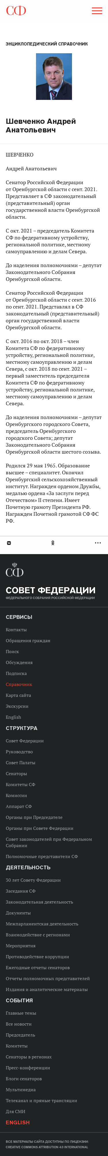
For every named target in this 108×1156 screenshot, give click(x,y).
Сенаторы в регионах (29, 1057)
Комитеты (17, 1046)
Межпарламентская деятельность (42, 924)
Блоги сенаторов (24, 1078)
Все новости (19, 1024)
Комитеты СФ (20, 784)
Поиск (12, 651)
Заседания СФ (21, 891)
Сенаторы (16, 773)
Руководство (19, 751)
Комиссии (16, 795)
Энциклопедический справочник (47, 44)
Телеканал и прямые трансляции (41, 1100)
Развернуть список (98, 543)
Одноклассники (53, 543)
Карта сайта (18, 695)
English (13, 717)
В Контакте (9, 543)
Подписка (16, 673)
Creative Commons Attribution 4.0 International (47, 1147)
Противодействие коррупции (37, 956)
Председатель (20, 1035)
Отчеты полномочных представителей (48, 978)
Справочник (19, 684)
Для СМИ (15, 1111)
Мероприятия (20, 945)
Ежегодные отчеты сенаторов (38, 967)
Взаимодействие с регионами (38, 935)
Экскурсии (17, 706)
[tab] (54, 543)
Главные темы (21, 1013)
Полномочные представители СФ (42, 856)
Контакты (16, 629)
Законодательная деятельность (39, 902)
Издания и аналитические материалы (47, 989)
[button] (96, 12)
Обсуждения (19, 662)
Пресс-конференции (28, 1068)
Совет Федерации (25, 741)
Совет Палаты (20, 762)
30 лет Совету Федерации (33, 880)
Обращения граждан (28, 640)
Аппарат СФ (19, 806)
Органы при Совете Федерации (39, 828)
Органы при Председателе (34, 817)
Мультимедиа (21, 1089)
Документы (18, 913)
